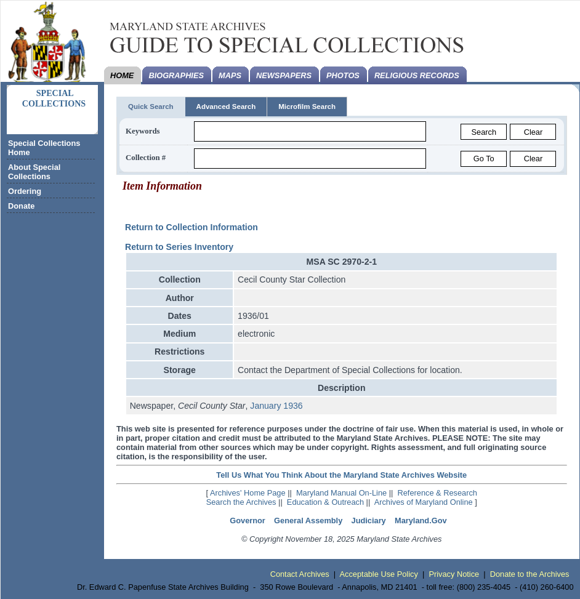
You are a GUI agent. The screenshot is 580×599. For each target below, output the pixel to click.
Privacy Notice (454, 574)
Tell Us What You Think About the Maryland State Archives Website (341, 475)
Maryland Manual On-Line (341, 492)
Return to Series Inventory (179, 247)
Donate (21, 206)
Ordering (24, 191)
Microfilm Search (307, 106)
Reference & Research (437, 492)
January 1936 (276, 406)
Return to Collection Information (191, 227)
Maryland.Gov (421, 520)
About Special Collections (34, 172)
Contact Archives (299, 574)
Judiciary (369, 520)
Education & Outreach (325, 502)
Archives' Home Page (248, 492)
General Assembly (308, 520)
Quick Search (151, 106)
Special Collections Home (44, 148)
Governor (247, 520)
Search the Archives (241, 502)
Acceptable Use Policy (379, 574)
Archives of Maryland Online (423, 502)
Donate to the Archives (530, 574)
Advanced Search (226, 106)
